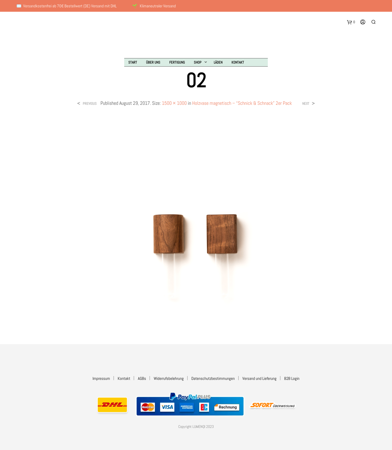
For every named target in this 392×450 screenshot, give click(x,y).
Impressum (101, 378)
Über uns (153, 62)
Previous (90, 103)
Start (132, 62)
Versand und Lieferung (259, 378)
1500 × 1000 (174, 103)
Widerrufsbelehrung (169, 378)
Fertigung (177, 62)
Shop (197, 62)
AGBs (142, 378)
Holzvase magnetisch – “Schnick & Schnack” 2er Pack (242, 103)
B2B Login (291, 378)
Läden (218, 62)
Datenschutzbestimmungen (213, 378)
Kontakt (237, 62)
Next (305, 103)
